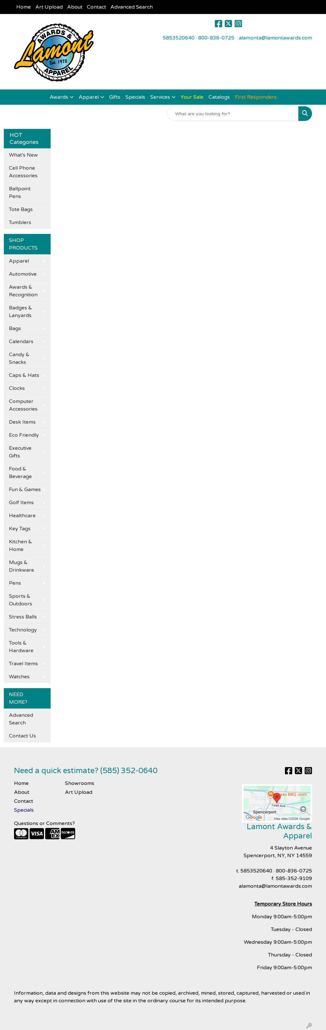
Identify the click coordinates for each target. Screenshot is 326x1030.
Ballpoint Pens (20, 193)
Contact (96, 7)
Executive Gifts (20, 452)
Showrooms (79, 783)
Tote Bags (21, 209)
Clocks (17, 388)
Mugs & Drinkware (21, 566)
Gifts (114, 97)
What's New (23, 155)
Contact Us (22, 736)
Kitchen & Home (20, 546)
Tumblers (20, 222)
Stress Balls (23, 617)
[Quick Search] (233, 113)
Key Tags (20, 529)
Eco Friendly (24, 435)
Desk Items (22, 422)
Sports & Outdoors (20, 600)
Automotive (23, 274)
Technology (23, 630)
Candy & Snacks (19, 358)
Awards (59, 97)
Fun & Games (25, 489)
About (74, 7)
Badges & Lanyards (20, 312)
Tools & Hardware (21, 647)
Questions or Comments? (44, 823)
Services (160, 97)
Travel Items (23, 663)
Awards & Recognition (23, 291)
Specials (135, 97)
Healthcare (22, 515)
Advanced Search (131, 7)
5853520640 (179, 38)
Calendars (21, 341)
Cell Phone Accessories (23, 172)
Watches (19, 677)
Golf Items (21, 502)
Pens (15, 583)
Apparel (89, 97)
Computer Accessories (23, 405)
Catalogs (219, 97)
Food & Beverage (20, 473)
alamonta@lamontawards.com (275, 38)
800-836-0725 (216, 38)
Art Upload (49, 7)
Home (23, 7)
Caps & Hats (24, 375)
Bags (15, 328)
